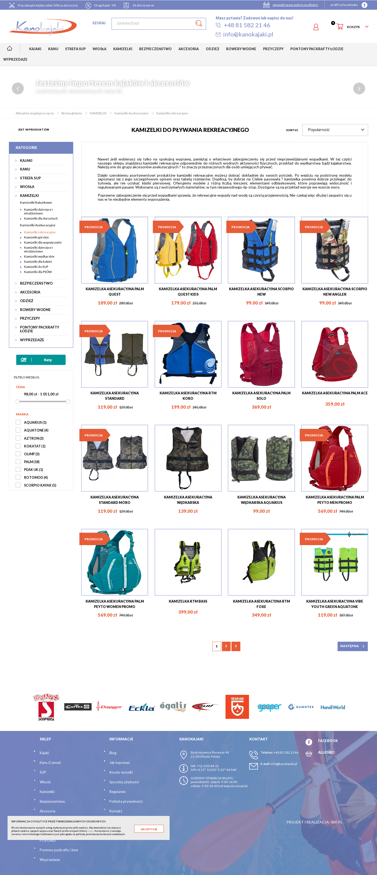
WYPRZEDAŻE (32, 340)
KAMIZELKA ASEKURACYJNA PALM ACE (335, 393)
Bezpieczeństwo (52, 801)
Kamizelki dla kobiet (38, 261)
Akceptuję (149, 829)
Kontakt (115, 811)
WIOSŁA (27, 187)
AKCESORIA (30, 292)
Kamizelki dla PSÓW (38, 272)
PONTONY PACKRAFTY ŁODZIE (39, 329)
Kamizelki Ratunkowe (36, 202)
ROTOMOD (36, 478)
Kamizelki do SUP (36, 266)
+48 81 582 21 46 (286, 752)
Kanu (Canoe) (50, 763)
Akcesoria (47, 811)
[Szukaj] (159, 24)
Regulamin (117, 792)
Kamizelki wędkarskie (39, 256)
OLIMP (31, 454)
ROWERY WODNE (35, 310)
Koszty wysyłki (121, 772)
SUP (43, 772)
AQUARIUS (35, 423)
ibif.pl (336, 822)
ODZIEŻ (26, 301)
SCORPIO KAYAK (40, 485)
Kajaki (44, 753)
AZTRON (33, 438)
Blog (112, 753)
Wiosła (45, 782)
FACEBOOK (328, 741)
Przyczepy (48, 840)
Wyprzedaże (50, 859)
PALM (31, 462)
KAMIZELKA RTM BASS (188, 601)
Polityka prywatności (126, 801)
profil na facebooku (344, 4)
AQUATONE (36, 431)
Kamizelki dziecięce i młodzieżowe (38, 211)
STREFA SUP (30, 178)
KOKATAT (34, 446)
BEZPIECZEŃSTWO (36, 283)
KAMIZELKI (29, 196)
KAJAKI (26, 161)
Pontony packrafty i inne (59, 850)
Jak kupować (119, 763)
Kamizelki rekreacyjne (40, 232)
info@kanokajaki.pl (284, 764)
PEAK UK (33, 470)
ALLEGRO (326, 752)
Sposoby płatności (124, 782)
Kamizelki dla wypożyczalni (43, 242)
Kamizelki (47, 792)
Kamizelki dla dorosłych (41, 218)
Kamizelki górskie (36, 237)
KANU (25, 169)
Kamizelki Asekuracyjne (37, 225)
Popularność (336, 129)
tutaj (90, 830)
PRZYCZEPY (30, 318)
